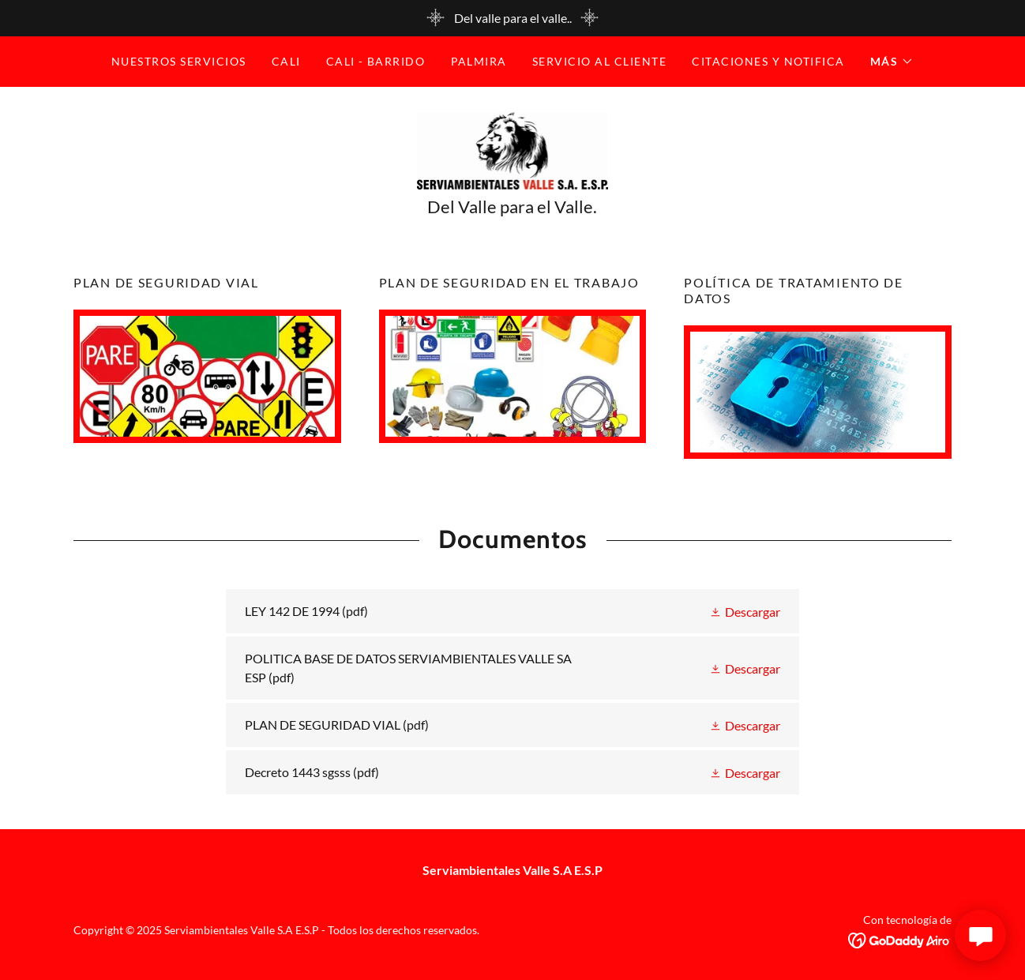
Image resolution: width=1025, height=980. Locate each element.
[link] (513, 148)
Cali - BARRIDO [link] (376, 61)
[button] (892, 61)
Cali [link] (286, 61)
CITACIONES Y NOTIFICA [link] (768, 61)
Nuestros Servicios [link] (178, 61)
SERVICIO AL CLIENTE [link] (599, 61)
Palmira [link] (479, 61)
